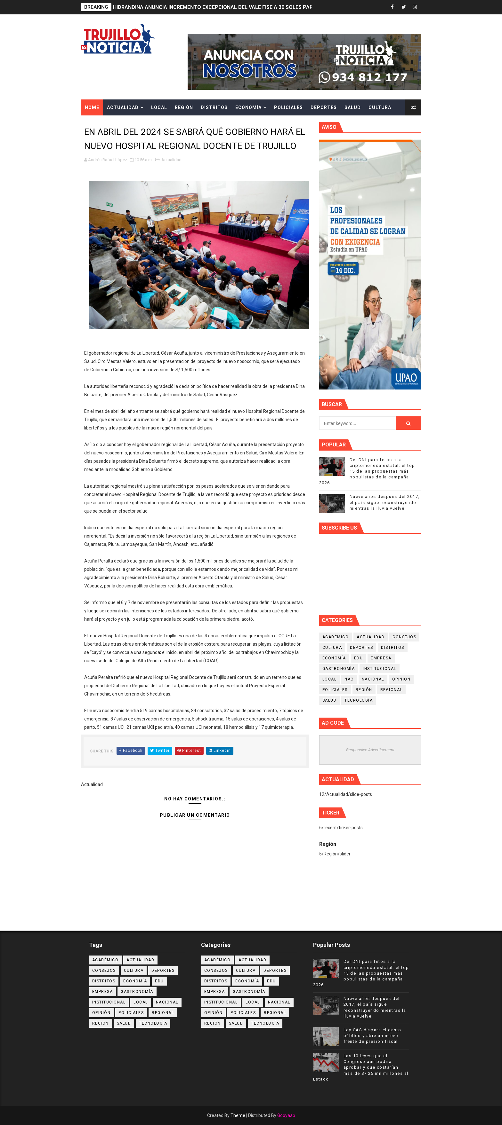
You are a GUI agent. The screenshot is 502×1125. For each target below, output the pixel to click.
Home (92, 107)
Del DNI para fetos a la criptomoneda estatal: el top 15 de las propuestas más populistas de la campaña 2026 (367, 471)
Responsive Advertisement (370, 749)
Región (184, 107)
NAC (349, 679)
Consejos (404, 637)
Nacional (373, 679)
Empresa (381, 658)
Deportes (324, 107)
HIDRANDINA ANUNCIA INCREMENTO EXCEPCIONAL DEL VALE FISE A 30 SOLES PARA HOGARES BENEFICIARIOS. (246, 7)
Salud (352, 107)
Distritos (214, 107)
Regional (391, 690)
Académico (335, 637)
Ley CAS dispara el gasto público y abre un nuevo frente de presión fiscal (372, 1035)
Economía (248, 107)
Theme (238, 1115)
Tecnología (358, 700)
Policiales (288, 107)
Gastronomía (338, 668)
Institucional (379, 668)
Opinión (401, 679)
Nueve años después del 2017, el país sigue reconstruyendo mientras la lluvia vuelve (385, 502)
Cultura (379, 107)
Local (159, 107)
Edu (358, 658)
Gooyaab (286, 1115)
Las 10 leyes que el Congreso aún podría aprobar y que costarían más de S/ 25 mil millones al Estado (361, 1067)
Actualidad (123, 107)
